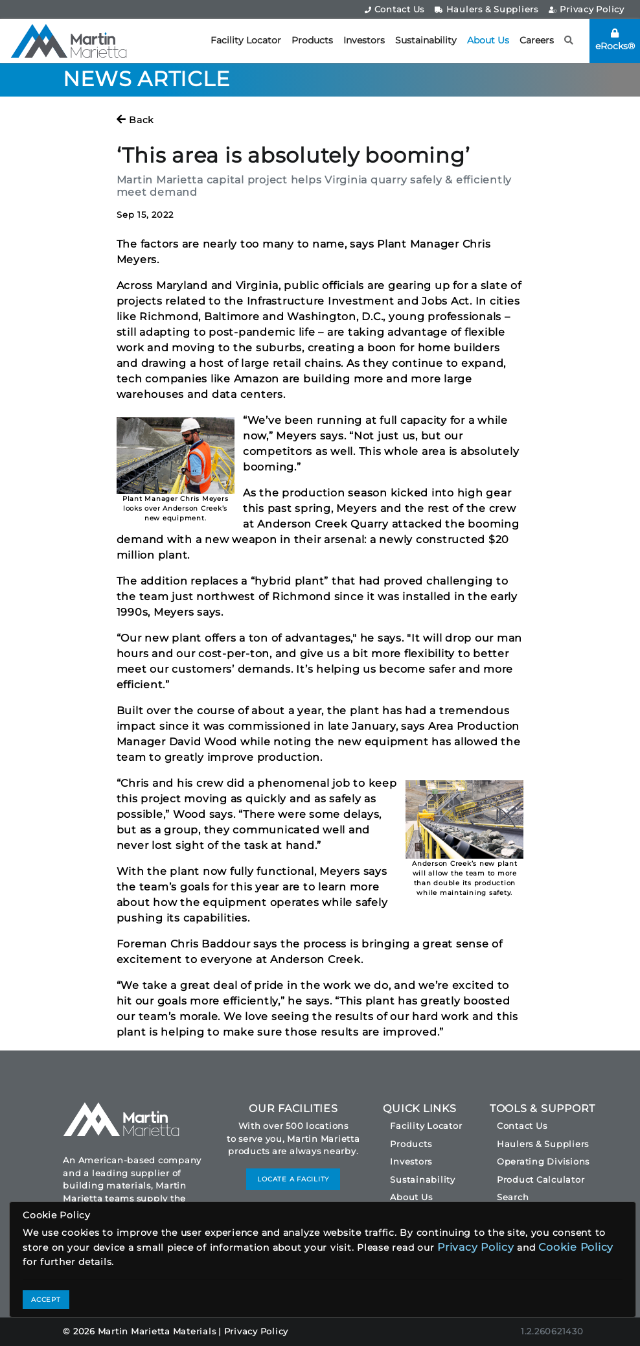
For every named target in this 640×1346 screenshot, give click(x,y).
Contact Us (394, 9)
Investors (364, 40)
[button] (569, 40)
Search (513, 1197)
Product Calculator (541, 1179)
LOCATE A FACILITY (293, 1179)
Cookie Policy (575, 1247)
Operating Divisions (543, 1161)
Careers (537, 40)
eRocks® (615, 40)
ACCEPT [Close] (46, 1299)
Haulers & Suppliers (486, 9)
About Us (488, 40)
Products (312, 40)
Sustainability (426, 40)
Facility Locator (246, 40)
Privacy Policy (586, 9)
